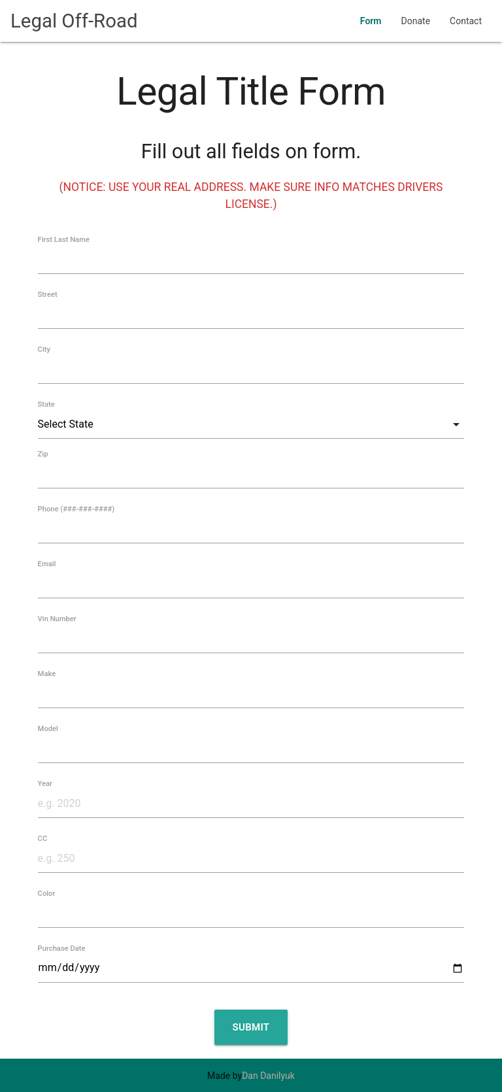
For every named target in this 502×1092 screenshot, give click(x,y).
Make (47, 674)
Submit (251, 1027)
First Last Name (64, 239)
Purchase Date (62, 948)
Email (47, 564)
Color (47, 893)
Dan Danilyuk (268, 1075)
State (46, 404)
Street (48, 294)
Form (371, 21)
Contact (466, 21)
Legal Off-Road (74, 21)
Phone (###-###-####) (76, 509)
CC (43, 838)
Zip (43, 454)
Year (45, 783)
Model (48, 729)
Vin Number (57, 619)
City (44, 349)
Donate (416, 21)
